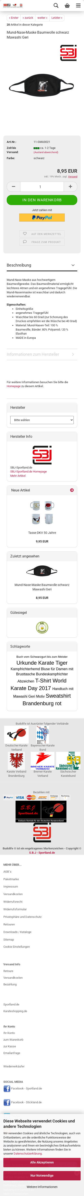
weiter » (42, 17)
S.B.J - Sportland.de (42, 852)
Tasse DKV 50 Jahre (42, 532)
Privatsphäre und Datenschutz (22, 917)
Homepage (14, 386)
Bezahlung (10, 984)
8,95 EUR (42, 598)
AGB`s (7, 871)
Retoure (8, 971)
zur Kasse (9, 1046)
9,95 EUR (42, 541)
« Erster (13, 17)
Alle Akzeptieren (42, 1162)
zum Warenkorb (13, 1039)
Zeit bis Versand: (13, 150)
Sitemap (8, 939)
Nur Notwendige (42, 1175)
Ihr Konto (9, 1033)
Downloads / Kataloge (17, 932)
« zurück (28, 17)
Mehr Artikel (18, 475)
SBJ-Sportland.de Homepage (28, 471)
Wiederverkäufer (13, 1066)
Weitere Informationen (42, 1187)
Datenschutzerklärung (28, 1153)
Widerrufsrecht (12, 901)
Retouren (9, 924)
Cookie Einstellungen (16, 946)
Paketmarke (11, 879)
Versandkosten (13, 894)
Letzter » (57, 17)
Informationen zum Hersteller (33, 354)
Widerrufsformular (15, 909)
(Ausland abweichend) (46, 152)
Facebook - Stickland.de (26, 1102)
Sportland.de (11, 1004)
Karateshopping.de (15, 1011)
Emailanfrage (11, 1053)
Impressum (10, 886)
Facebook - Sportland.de (26, 1088)
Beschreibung (19, 265)
